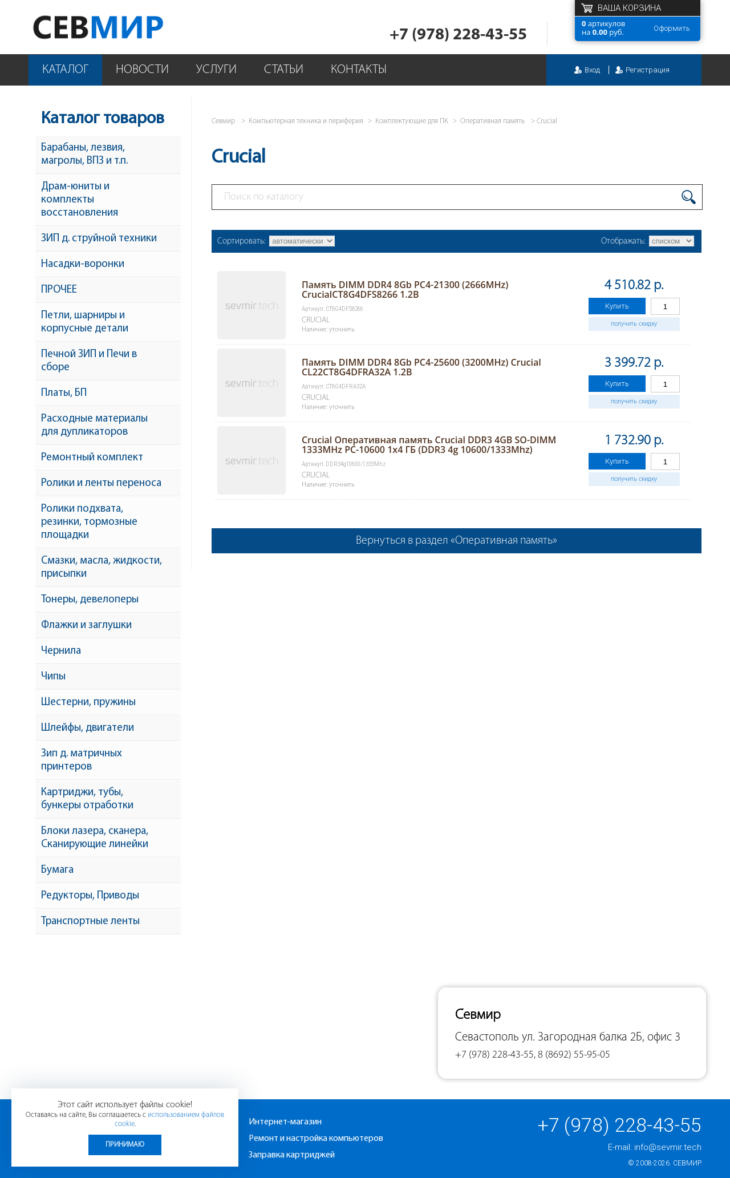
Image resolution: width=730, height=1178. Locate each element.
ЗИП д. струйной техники (99, 238)
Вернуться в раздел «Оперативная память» (456, 541)
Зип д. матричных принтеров (81, 760)
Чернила (61, 651)
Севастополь (487, 1037)
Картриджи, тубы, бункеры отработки (87, 799)
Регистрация (648, 70)
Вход (592, 70)
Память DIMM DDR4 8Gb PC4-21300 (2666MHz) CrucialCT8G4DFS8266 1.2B (405, 289)
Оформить (672, 28)
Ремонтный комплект (92, 457)
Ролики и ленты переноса (101, 483)
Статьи (283, 69)
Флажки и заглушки (86, 625)
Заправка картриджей (292, 1155)
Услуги (216, 69)
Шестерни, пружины (88, 702)
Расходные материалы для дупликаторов (94, 426)
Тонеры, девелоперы (90, 599)
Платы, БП (64, 393)
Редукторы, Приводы (90, 895)
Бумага (57, 870)
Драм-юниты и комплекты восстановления (79, 199)
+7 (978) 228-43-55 (458, 35)
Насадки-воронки (82, 264)
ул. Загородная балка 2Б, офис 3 (601, 1037)
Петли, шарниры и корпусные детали (84, 322)
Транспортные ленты (90, 921)
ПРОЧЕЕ (59, 290)
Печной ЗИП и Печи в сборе (89, 361)
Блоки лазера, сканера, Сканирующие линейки (94, 838)
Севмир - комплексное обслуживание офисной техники (121, 27)
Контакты (359, 69)
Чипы (53, 676)
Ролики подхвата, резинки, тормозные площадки (89, 522)
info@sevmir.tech (667, 1147)
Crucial (547, 121)
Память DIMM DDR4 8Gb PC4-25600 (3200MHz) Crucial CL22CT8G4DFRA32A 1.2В (421, 367)
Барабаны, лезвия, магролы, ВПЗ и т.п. (84, 155)
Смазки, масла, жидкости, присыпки (101, 568)
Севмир (687, 1163)
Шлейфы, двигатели (87, 728)
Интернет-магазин (285, 1122)
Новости (142, 69)
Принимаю (125, 1144)
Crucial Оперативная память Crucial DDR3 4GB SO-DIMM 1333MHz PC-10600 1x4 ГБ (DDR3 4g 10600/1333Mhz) (429, 445)
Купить (617, 306)
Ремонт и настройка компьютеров (316, 1138)
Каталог (65, 69)
